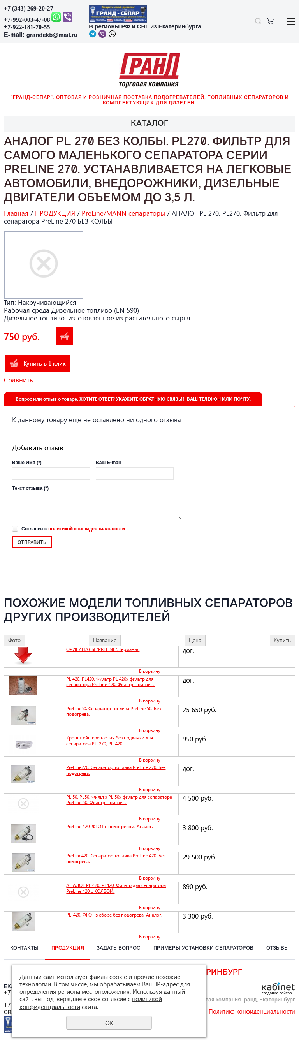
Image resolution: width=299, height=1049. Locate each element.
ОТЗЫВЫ (277, 948)
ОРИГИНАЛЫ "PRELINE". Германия (102, 649)
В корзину (64, 336)
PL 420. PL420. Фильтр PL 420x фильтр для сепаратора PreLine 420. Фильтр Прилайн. (110, 681)
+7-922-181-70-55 (27, 27)
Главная (16, 213)
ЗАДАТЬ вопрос (119, 948)
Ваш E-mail (108, 462)
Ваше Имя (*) (27, 462)
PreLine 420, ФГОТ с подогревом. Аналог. (109, 826)
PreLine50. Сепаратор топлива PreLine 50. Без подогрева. (113, 711)
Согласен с (73, 529)
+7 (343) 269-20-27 (28, 8)
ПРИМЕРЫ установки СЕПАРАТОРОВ (203, 948)
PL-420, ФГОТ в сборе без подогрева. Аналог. (114, 915)
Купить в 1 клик (44, 363)
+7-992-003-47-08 (27, 19)
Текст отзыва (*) (30, 488)
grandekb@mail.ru (51, 35)
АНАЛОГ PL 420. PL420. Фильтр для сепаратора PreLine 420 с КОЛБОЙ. (116, 888)
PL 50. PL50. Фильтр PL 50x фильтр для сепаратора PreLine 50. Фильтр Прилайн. (119, 799)
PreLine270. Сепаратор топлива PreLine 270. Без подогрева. (115, 770)
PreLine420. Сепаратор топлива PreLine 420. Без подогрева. (115, 858)
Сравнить (18, 379)
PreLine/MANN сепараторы (123, 213)
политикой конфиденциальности (86, 529)
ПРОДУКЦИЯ (55, 213)
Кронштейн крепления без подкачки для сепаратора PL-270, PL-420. (109, 740)
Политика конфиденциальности (252, 1011)
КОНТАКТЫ (24, 948)
